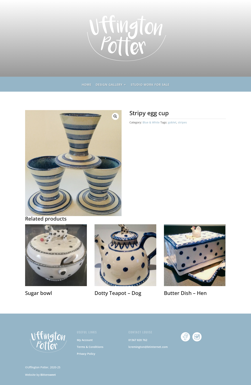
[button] (115, 116)
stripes (182, 122)
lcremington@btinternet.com (148, 347)
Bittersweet (48, 375)
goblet (172, 122)
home (86, 85)
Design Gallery (109, 85)
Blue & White (151, 122)
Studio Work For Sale (150, 85)
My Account (85, 340)
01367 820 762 (137, 340)
